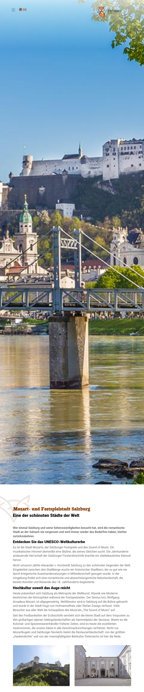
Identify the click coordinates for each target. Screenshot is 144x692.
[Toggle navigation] (13, 9)
